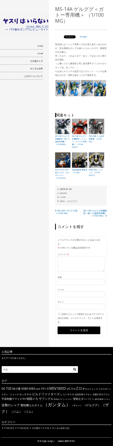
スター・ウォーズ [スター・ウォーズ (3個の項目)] (10, 394)
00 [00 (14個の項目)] (3, 388)
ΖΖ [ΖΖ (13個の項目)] (80, 388)
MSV (62, 201)
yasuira (63, 193)
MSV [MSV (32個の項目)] (53, 388)
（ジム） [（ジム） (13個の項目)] (16, 411)
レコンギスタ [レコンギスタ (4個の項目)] (67, 394)
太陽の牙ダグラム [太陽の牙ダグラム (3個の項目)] (101, 394)
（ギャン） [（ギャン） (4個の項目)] (77, 405)
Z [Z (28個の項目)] (77, 388)
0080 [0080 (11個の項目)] (24, 389)
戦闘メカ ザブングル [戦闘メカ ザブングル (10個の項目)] (39, 399)
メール (61, 289)
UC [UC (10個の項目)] (69, 388)
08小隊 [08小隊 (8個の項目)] (16, 388)
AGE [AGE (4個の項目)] (38, 388)
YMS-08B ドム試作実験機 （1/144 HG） (96, 139)
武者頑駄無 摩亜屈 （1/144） (79, 171)
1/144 (40, 53)
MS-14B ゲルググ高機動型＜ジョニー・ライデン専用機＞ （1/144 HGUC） (79, 141)
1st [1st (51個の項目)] (8, 388)
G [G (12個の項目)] (48, 388)
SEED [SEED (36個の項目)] (61, 388)
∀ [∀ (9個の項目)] (83, 388)
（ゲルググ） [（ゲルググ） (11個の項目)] (92, 405)
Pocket (83, 36)
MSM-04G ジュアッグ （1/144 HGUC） (96, 172)
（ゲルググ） (72, 201)
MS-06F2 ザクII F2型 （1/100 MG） (66, 212)
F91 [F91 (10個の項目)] (43, 388)
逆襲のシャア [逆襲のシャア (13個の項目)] (11, 405)
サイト (61, 301)
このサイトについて (33, 76)
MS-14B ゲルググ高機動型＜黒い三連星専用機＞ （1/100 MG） (62, 140)
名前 (60, 277)
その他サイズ (36, 61)
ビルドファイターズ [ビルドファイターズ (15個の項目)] (46, 394)
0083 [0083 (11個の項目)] (32, 389)
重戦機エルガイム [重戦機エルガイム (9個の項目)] (32, 405)
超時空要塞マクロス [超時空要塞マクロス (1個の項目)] (102, 399)
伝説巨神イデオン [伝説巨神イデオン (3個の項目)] (83, 394)
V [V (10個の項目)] (72, 388)
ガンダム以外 (36, 68)
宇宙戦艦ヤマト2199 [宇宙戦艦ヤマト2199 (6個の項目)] (14, 399)
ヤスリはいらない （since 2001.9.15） (56, 441)
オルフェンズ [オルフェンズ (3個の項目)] (91, 388)
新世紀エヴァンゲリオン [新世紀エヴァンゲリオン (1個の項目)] (63, 399)
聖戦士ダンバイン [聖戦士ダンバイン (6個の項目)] (83, 399)
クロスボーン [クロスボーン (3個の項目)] (104, 388)
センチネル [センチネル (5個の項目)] (25, 394)
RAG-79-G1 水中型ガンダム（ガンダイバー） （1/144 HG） (62, 173)
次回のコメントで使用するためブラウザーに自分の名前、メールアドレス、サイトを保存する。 (81, 318)
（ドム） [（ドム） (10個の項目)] (28, 411)
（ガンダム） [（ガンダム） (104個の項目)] (56, 404)
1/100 (40, 46)
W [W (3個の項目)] (74, 388)
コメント (63, 254)
